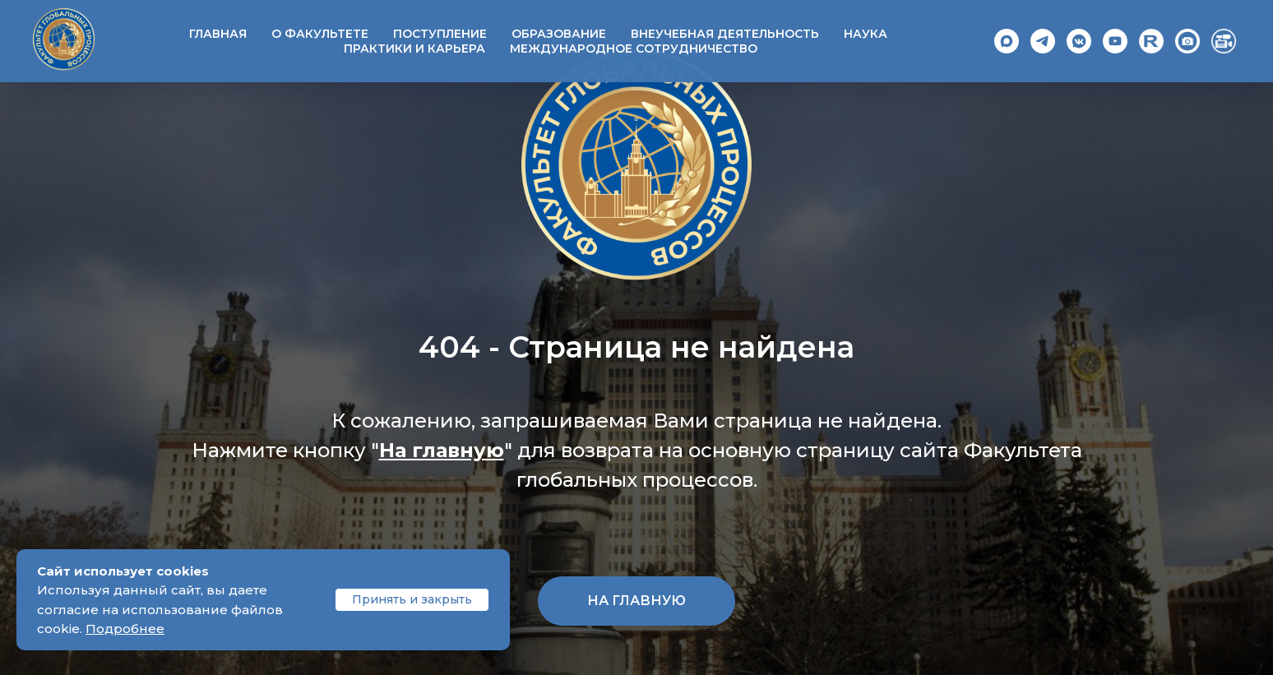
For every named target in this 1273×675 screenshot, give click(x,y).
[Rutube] (1151, 41)
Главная (218, 33)
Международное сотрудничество (633, 48)
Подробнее (125, 628)
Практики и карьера (414, 48)
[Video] (1223, 41)
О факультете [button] (319, 33)
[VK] (1079, 41)
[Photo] (1187, 41)
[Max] (1006, 41)
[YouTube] (1115, 41)
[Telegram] (1042, 41)
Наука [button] (865, 33)
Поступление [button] (440, 33)
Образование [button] (559, 33)
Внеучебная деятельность (725, 33)
